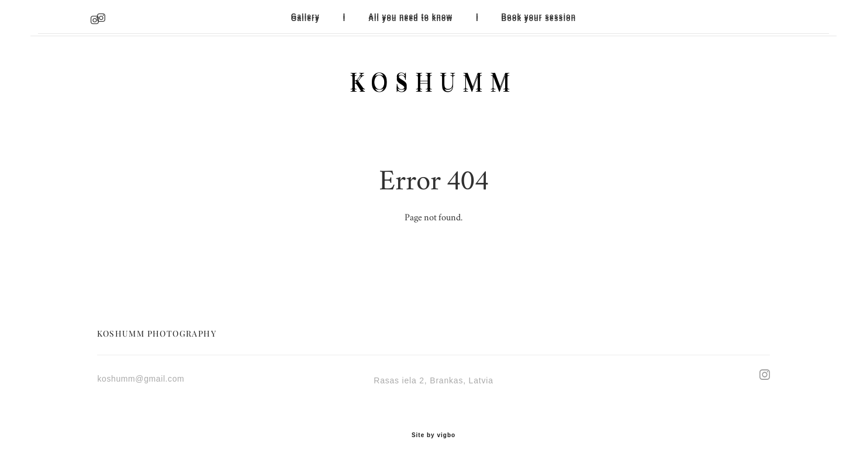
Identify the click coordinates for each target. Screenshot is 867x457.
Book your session (539, 16)
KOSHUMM (433, 80)
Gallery (305, 16)
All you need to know (410, 16)
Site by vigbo (433, 430)
